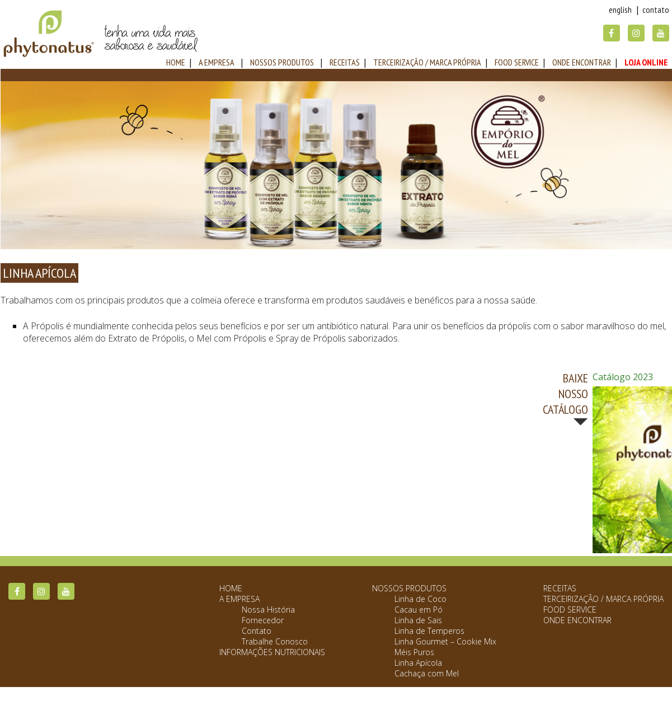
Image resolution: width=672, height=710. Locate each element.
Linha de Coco (420, 599)
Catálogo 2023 (623, 377)
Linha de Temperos (429, 630)
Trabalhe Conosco (275, 641)
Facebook (611, 33)
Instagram (636, 33)
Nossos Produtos (282, 62)
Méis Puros (414, 652)
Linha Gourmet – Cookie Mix (445, 641)
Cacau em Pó (418, 609)
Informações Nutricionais (272, 652)
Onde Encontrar (581, 62)
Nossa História (268, 609)
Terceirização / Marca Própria (427, 62)
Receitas (345, 62)
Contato (655, 9)
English (620, 9)
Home (230, 588)
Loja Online (646, 62)
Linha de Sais (418, 620)
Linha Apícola (418, 662)
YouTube (660, 33)
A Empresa (216, 62)
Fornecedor (263, 620)
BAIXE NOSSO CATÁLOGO (565, 393)
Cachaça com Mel (426, 673)
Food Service (517, 62)
